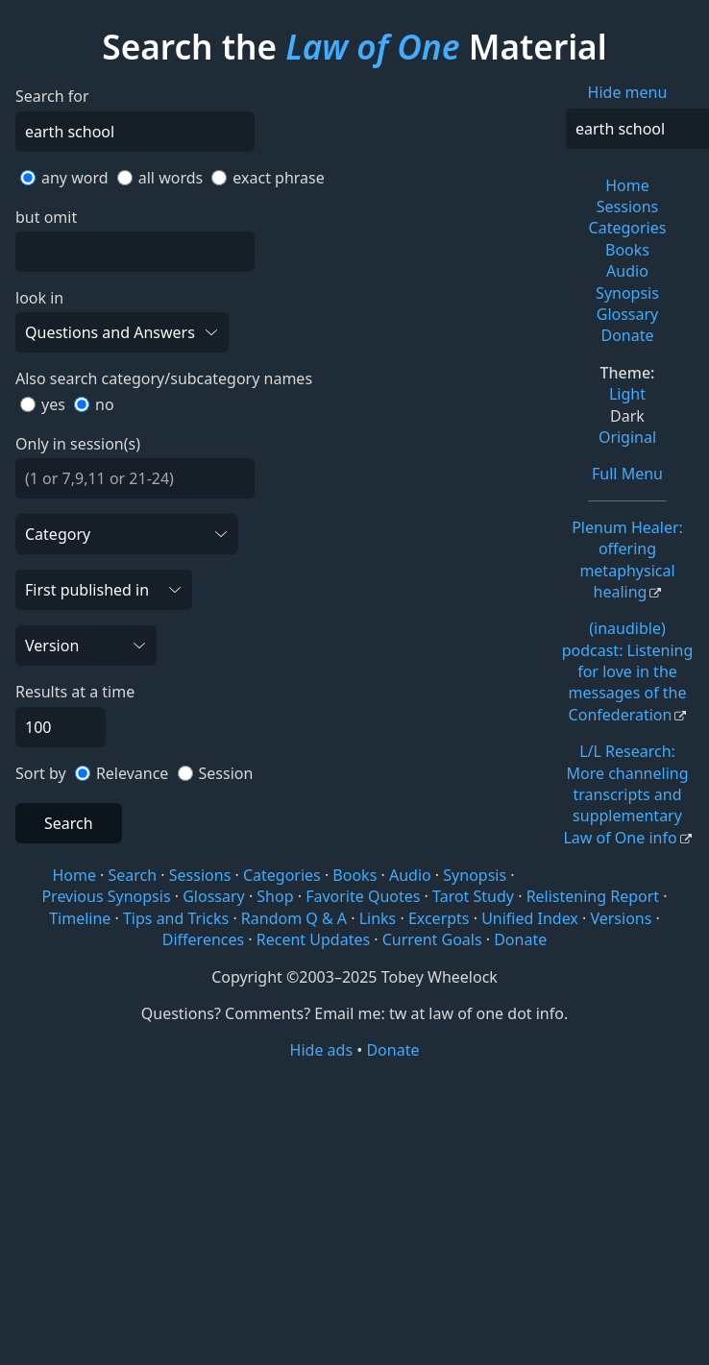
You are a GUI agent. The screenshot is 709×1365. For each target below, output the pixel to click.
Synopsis (627, 293)
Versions (620, 918)
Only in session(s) (77, 443)
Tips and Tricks (176, 918)
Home (627, 185)
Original (627, 437)
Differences (203, 939)
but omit (46, 217)
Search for (52, 96)
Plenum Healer (627, 559)
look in (39, 297)
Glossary (628, 314)
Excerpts (439, 918)
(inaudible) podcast (628, 671)
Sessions (628, 206)
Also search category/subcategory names (163, 378)
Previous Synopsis (105, 896)
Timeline (79, 918)
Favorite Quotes (363, 896)
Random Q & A (294, 918)
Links (378, 918)
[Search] (135, 131)
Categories (628, 227)
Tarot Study (473, 896)
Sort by (40, 773)
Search (68, 823)
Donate (626, 335)
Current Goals (432, 939)
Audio (627, 270)
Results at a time (74, 691)
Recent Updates (313, 939)
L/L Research (625, 794)
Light (627, 393)
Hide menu (628, 92)
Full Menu (627, 473)
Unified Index (529, 918)
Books (627, 249)
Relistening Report (592, 896)
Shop (275, 896)
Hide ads (322, 1049)
